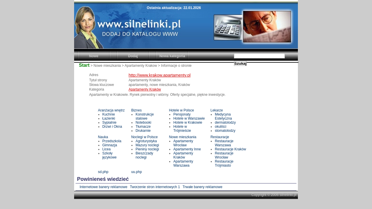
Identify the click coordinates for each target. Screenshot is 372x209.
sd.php (103, 172)
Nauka (103, 137)
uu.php (136, 172)
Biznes (136, 110)
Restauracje (219, 137)
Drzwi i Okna (112, 127)
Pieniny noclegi (147, 149)
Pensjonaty (181, 114)
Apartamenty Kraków (144, 89)
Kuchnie (108, 114)
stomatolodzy (225, 131)
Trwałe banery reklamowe (202, 187)
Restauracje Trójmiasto (224, 163)
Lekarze (216, 110)
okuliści (220, 127)
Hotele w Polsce (181, 110)
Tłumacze (143, 127)
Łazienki (108, 118)
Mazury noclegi (147, 145)
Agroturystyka (146, 141)
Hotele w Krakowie (187, 122)
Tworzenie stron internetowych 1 (155, 187)
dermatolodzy (225, 122)
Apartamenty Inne (187, 149)
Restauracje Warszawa (224, 143)
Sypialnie (109, 122)
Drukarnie (143, 131)
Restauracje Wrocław (224, 155)
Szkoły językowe (109, 155)
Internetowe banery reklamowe (103, 187)
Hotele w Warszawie (189, 118)
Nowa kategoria (172, 56)
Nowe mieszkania (182, 137)
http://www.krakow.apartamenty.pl (159, 75)
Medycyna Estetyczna (223, 116)
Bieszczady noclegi (144, 155)
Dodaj (133, 56)
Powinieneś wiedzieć (103, 179)
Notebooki (143, 122)
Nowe (93, 56)
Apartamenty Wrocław (183, 143)
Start (84, 65)
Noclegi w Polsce (144, 137)
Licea (106, 149)
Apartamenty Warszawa (183, 163)
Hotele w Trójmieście (182, 129)
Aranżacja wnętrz (111, 110)
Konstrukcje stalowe (144, 116)
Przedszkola (111, 141)
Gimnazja (109, 145)
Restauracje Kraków (230, 149)
